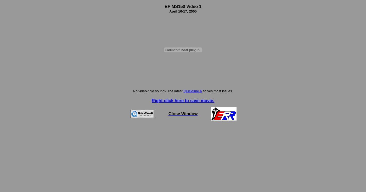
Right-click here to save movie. (183, 100)
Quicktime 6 (193, 91)
